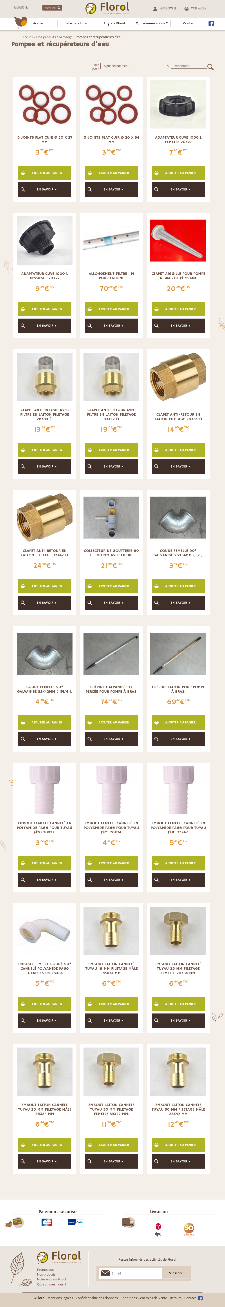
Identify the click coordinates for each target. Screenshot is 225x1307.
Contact (189, 23)
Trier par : (95, 67)
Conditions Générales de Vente (144, 1298)
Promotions (45, 1269)
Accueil (38, 23)
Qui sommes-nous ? (152, 23)
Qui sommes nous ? (51, 1284)
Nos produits (76, 23)
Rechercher (52, 7)
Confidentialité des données (97, 1298)
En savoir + (47, 189)
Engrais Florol (114, 23)
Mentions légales (60, 1298)
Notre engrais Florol (51, 1279)
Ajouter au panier (47, 173)
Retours (175, 1298)
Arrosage (66, 37)
